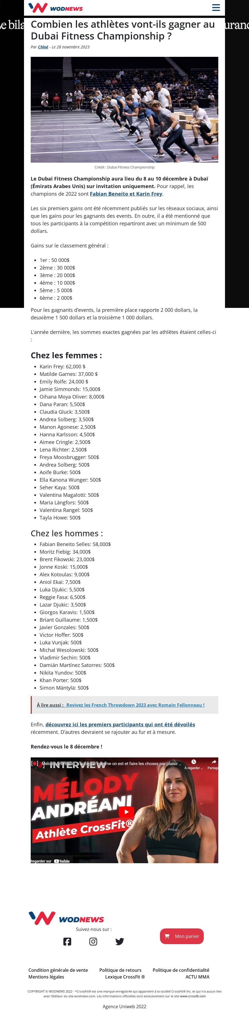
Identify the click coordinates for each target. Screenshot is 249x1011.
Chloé (43, 47)
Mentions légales (46, 977)
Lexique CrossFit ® (125, 977)
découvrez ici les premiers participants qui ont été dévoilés (120, 724)
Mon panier (181, 936)
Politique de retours (120, 970)
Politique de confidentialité (181, 970)
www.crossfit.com (193, 996)
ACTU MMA (197, 977)
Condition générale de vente (58, 970)
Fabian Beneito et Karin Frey (126, 193)
